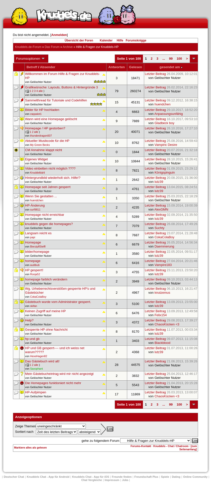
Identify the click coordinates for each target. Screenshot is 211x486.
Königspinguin (164, 172)
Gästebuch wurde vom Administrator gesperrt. (58, 302)
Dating (176, 476)
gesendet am (171, 67)
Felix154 (160, 315)
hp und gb (32, 339)
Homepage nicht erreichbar (44, 215)
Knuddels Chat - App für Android (48, 476)
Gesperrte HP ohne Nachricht (46, 329)
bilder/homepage (37, 251)
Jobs (125, 480)
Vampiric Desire (165, 145)
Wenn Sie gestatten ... (41, 196)
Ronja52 (35, 274)
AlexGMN (161, 209)
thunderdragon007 (41, 135)
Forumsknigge (136, 40)
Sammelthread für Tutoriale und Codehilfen (56, 100)
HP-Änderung (35, 205)
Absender (47, 67)
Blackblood (162, 343)
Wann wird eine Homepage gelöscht (51, 119)
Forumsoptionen (30, 59)
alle (41, 90)
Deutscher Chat (14, 476)
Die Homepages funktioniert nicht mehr (53, 383)
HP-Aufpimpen (35, 392)
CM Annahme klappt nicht (43, 150)
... (163, 58)
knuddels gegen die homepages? (49, 224)
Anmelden (59, 35)
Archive (68, 47)
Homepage (33, 242)
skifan (33, 305)
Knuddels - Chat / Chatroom (171, 446)
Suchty (159, 228)
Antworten (116, 67)
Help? (29, 320)
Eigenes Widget (36, 159)
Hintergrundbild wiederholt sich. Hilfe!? (53, 178)
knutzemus (162, 292)
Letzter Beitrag (171, 74)
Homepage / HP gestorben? (45, 128)
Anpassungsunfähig (168, 114)
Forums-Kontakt (141, 446)
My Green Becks (40, 144)
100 (179, 58)
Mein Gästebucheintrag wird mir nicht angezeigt (59, 374)
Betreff (32, 67)
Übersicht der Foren (79, 40)
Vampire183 (163, 265)
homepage (32, 261)
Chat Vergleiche (91, 480)
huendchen (162, 104)
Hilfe (120, 40)
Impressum (112, 480)
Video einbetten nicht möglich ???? (50, 168)
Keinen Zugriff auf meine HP (45, 311)
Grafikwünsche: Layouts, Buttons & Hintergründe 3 (61, 87)
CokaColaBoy (164, 237)
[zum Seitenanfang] (188, 448)
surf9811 (35, 209)
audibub (35, 264)
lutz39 (158, 182)
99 (171, 58)
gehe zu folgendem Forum (100, 441)
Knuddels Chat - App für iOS (90, 476)
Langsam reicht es (38, 233)
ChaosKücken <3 (166, 324)
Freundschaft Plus (146, 476)
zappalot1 (36, 113)
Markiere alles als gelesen (30, 447)
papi (32, 237)
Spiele (165, 476)
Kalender (106, 40)
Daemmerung (164, 246)
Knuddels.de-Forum (28, 47)
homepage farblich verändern (46, 279)
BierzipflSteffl (38, 246)
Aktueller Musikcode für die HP (47, 141)
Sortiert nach (24, 432)
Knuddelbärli (37, 172)
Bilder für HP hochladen (42, 110)
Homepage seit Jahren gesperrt (48, 187)
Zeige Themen (25, 426)
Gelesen (135, 67)
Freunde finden (121, 476)
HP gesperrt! (34, 270)
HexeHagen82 (38, 356)
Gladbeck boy (164, 123)
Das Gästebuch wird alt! (42, 361)
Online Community (195, 476)
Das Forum (52, 47)
